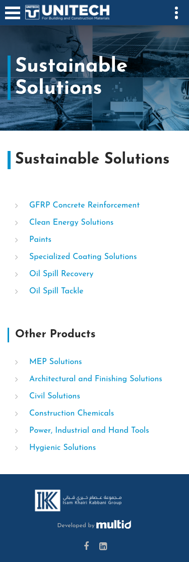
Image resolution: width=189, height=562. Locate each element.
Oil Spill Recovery (61, 274)
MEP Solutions (55, 362)
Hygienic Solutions (62, 448)
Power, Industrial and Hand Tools (89, 431)
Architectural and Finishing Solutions (95, 379)
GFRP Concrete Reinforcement (84, 205)
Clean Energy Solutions (71, 223)
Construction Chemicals (71, 414)
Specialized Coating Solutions (83, 257)
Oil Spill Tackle (56, 291)
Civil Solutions (54, 396)
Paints (40, 240)
